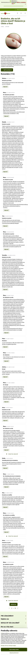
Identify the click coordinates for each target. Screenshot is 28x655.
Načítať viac (13, 604)
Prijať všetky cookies (14, 649)
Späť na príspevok (7, 70)
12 (15, 608)
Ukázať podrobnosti (14, 652)
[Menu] (25, 13)
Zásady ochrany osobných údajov (8, 645)
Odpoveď (5, 86)
